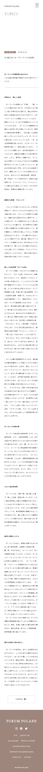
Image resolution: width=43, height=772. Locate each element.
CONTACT (16, 757)
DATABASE (13, 740)
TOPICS (27, 757)
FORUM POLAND (11, 6)
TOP (15, 735)
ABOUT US (25, 735)
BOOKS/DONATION (21, 746)
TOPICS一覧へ (21, 699)
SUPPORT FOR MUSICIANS (21, 751)
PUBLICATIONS (28, 740)
